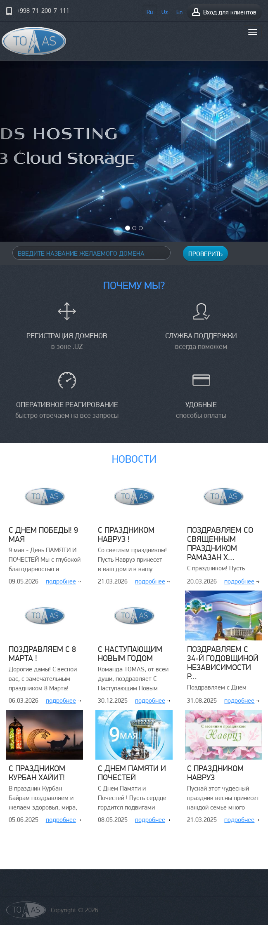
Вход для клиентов (224, 11)
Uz (164, 12)
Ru (150, 12)
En (179, 12)
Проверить (205, 254)
